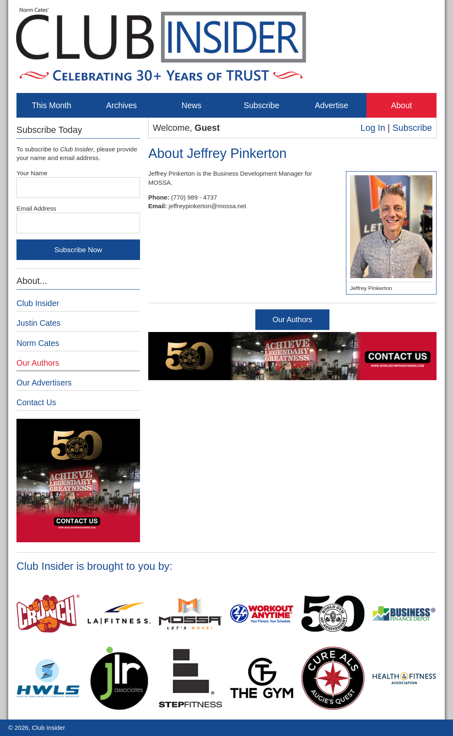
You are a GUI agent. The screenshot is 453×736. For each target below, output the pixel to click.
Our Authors (293, 320)
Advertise (331, 105)
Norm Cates (37, 343)
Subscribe (261, 105)
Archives (121, 105)
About (401, 105)
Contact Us (36, 402)
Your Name (31, 172)
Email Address (36, 208)
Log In (372, 128)
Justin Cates (38, 322)
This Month (51, 105)
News (192, 105)
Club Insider (37, 303)
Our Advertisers (44, 382)
